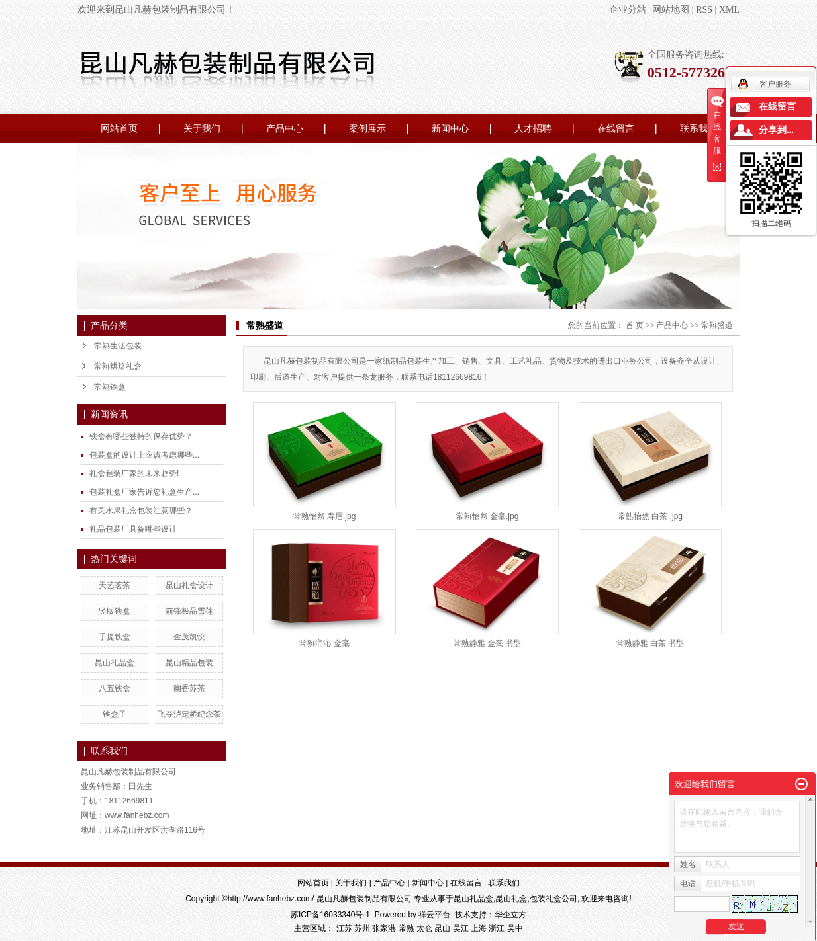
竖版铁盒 (114, 611)
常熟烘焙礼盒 (118, 366)
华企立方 (510, 914)
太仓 (424, 928)
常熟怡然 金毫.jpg (487, 516)
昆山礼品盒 (114, 662)
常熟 (406, 928)
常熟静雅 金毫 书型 (488, 643)
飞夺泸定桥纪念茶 (189, 714)
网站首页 (119, 129)
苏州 (362, 928)
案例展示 (367, 129)
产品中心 (284, 129)
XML (729, 10)
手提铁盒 (114, 636)
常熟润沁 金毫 (324, 643)
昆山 (442, 928)
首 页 (635, 325)
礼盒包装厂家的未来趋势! (134, 473)
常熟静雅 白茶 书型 (650, 643)
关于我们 (201, 129)
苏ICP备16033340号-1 (330, 914)
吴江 (461, 928)
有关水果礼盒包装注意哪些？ (141, 510)
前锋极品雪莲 (189, 611)
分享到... (776, 130)
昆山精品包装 (189, 662)
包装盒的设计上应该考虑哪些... (144, 455)
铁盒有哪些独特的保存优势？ (141, 436)
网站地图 (670, 10)
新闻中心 (450, 129)
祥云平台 (434, 914)
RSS (704, 10)
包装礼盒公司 (553, 898)
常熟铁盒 (110, 386)
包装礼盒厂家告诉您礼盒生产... (144, 492)
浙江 (497, 928)
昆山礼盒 (511, 898)
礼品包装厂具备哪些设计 (133, 529)
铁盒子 (114, 714)
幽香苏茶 (189, 688)
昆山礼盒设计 (189, 585)
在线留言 (615, 129)
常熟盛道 (717, 325)
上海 (479, 928)
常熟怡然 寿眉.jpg (324, 516)
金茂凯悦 (189, 636)
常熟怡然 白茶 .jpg (650, 516)
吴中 (515, 928)
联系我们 (698, 129)
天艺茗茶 (114, 585)
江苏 (344, 928)
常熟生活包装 (118, 345)
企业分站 (627, 10)
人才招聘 (533, 129)
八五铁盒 (114, 688)
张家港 (384, 928)
